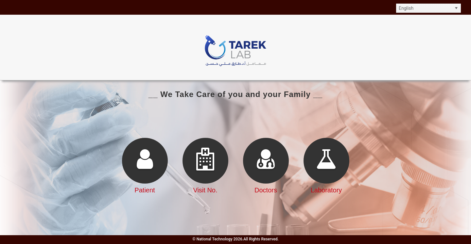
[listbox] (428, 8)
